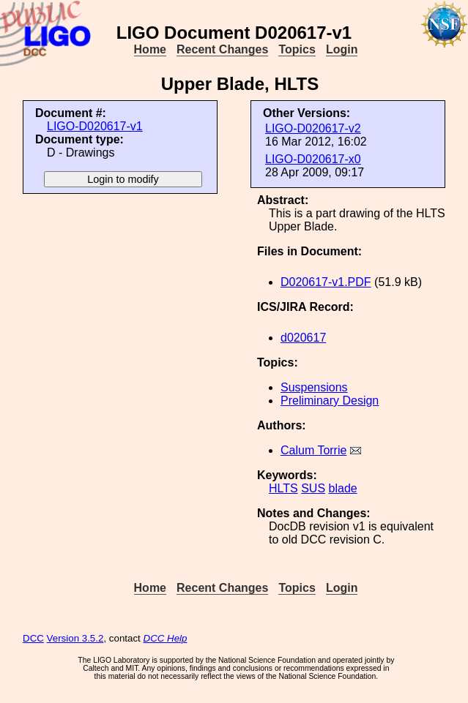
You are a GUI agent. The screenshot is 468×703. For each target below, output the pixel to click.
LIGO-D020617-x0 (313, 159)
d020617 (303, 337)
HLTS (283, 488)
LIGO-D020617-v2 (313, 128)
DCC (33, 638)
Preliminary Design (330, 400)
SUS (313, 488)
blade (343, 488)
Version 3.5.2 (75, 638)
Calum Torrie (313, 450)
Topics (296, 49)
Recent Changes (222, 49)
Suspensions (314, 387)
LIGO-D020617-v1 (95, 126)
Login (342, 49)
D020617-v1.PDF (326, 282)
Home (150, 49)
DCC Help (165, 638)
